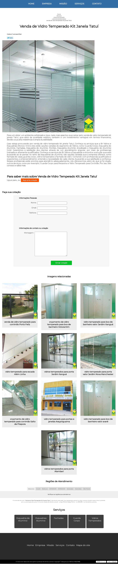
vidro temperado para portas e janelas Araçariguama (59, 420)
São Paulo (86, 489)
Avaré (38, 489)
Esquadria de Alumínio (23, 519)
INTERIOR (52, 489)
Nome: (49, 203)
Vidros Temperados (95, 519)
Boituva (44, 489)
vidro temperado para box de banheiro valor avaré (98, 420)
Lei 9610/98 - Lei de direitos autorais (86, 502)
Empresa (47, 4)
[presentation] (33, 221)
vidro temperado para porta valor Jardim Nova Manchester (98, 373)
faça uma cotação (30, 180)
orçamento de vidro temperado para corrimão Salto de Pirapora (19, 421)
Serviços (79, 4)
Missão (63, 4)
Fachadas (59, 518)
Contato (97, 4)
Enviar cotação (61, 263)
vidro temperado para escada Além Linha (20, 373)
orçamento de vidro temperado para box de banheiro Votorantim (59, 324)
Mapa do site (83, 545)
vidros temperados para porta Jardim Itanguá (59, 373)
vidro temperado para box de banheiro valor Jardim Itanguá (98, 323)
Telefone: (48, 213)
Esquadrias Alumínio (41, 519)
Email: (49, 208)
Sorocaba (70, 489)
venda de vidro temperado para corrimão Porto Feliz (20, 323)
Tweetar (10, 38)
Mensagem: (45, 244)
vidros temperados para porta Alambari (59, 470)
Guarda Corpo (77, 519)
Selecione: (31, 489)
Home (31, 4)
